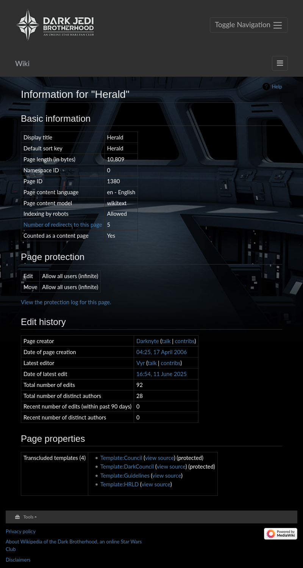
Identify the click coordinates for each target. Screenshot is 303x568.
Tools (28, 516)
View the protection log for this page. (66, 302)
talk (166, 340)
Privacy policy (21, 531)
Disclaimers (18, 560)
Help (277, 87)
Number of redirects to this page (62, 224)
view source (159, 457)
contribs (185, 340)
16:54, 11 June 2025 (161, 373)
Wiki (22, 63)
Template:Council (121, 457)
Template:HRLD (119, 484)
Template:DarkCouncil (127, 466)
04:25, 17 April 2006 (161, 351)
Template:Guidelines (125, 475)
